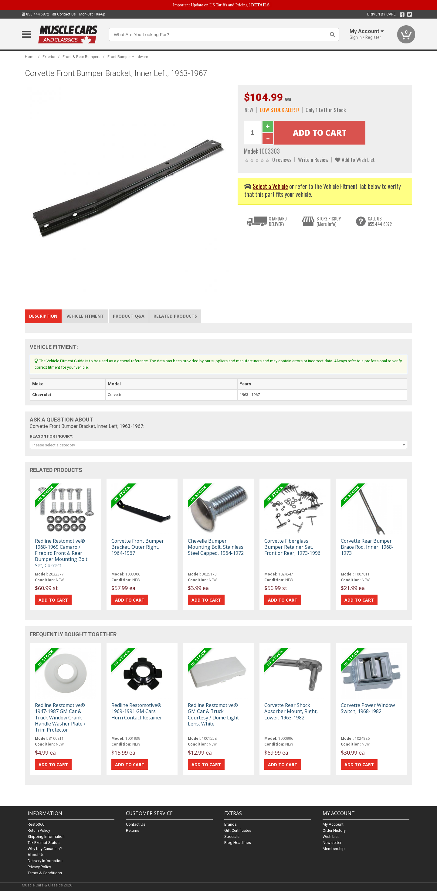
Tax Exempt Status (43, 842)
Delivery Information (45, 861)
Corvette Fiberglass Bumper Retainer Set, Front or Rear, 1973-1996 (292, 547)
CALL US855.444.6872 (380, 221)
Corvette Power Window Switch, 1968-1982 (368, 708)
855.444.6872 (35, 14)
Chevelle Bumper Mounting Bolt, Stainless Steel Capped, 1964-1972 (216, 547)
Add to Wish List (355, 159)
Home (30, 56)
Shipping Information (46, 836)
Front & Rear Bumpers (81, 56)
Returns (132, 830)
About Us (36, 854)
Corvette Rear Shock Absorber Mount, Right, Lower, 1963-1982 (291, 711)
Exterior (49, 56)
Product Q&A (128, 316)
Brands (230, 824)
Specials (231, 836)
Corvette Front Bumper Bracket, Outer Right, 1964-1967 (137, 547)
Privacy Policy (39, 867)
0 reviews (281, 159)
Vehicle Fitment (85, 316)
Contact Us (64, 14)
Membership (334, 848)
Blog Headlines (237, 842)
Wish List (331, 836)
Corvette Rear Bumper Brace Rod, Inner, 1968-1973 (367, 547)
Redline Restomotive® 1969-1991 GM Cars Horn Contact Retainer (136, 711)
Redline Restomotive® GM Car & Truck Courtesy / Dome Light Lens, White (213, 714)
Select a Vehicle (270, 186)
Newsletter (332, 842)
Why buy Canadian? (45, 848)
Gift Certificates (237, 830)
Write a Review (313, 159)
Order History (334, 830)
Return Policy (39, 830)
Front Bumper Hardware (127, 56)
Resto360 (36, 824)
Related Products (175, 316)
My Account (333, 824)
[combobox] (218, 445)
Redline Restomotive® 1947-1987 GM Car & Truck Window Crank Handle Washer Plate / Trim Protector (60, 717)
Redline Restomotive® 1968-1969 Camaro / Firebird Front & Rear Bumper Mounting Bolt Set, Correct (61, 553)
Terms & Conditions (45, 873)
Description (43, 316)
